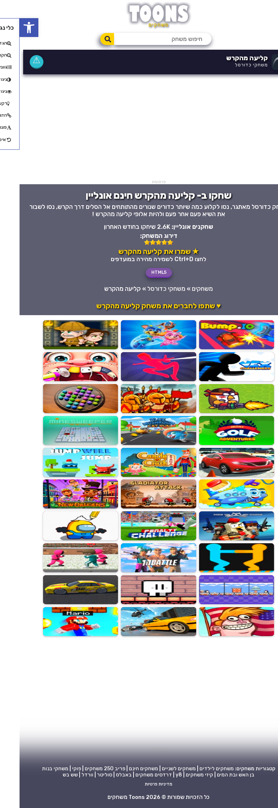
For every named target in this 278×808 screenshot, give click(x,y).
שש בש (50, 775)
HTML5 (139, 272)
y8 (159, 775)
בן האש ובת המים (216, 775)
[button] (9, 27)
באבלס (104, 775)
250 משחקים (79, 769)
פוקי (57, 769)
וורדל (68, 775)
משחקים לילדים (197, 769)
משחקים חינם (124, 769)
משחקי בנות (35, 769)
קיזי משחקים (180, 775)
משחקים (182, 288)
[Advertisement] (139, 129)
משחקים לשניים (159, 769)
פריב (100, 769)
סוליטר (85, 775)
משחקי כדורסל (231, 64)
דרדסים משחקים (134, 775)
